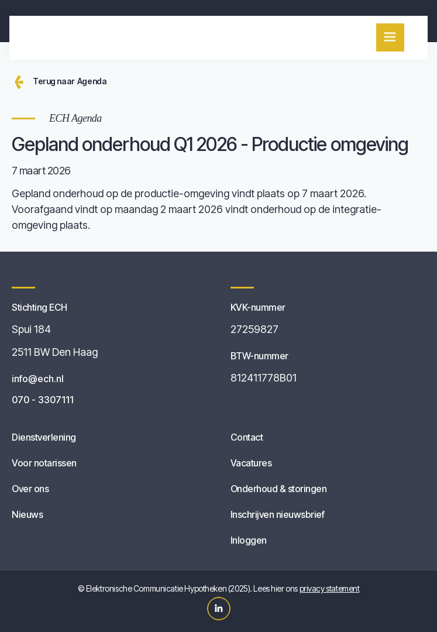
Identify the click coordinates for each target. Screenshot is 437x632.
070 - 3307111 (43, 400)
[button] (390, 37)
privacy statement (330, 588)
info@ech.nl (38, 378)
